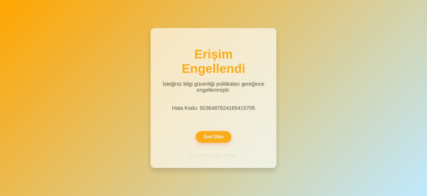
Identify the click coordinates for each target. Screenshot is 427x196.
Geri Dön (213, 136)
